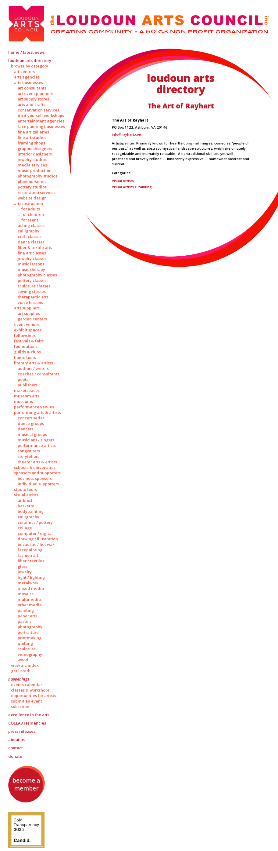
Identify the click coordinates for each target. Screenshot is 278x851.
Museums (23, 401)
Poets (23, 379)
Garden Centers (32, 319)
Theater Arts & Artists (37, 462)
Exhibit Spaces (27, 330)
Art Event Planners (35, 93)
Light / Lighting (31, 577)
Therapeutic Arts (33, 297)
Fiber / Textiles (31, 561)
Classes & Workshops (30, 690)
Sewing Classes (32, 291)
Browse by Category (29, 66)
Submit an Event (26, 701)
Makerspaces (27, 390)
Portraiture (28, 632)
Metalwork (28, 583)
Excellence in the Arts (28, 715)
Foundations (25, 346)
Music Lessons (31, 264)
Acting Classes (31, 225)
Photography (30, 627)
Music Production (35, 170)
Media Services (32, 165)
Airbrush (26, 500)
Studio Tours (25, 489)
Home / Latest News (26, 52)
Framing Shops (31, 143)
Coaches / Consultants (38, 374)
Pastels (24, 621)
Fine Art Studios (32, 137)
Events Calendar (26, 684)
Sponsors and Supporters (37, 473)
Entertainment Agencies (41, 121)
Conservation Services (38, 110)
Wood (23, 660)
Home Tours (25, 357)
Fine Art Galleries (33, 132)
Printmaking (29, 638)
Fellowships (25, 335)
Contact (15, 748)
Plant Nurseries (32, 181)
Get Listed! (20, 671)
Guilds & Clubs (27, 352)
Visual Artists (26, 495)
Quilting (25, 643)
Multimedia (29, 599)
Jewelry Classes (32, 258)
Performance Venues (34, 407)
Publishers (27, 385)
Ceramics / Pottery (35, 522)
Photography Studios (37, 176)
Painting (26, 610)
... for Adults (29, 209)
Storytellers (28, 456)
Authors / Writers (33, 368)
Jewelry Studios (32, 159)
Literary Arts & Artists (33, 363)
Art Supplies (29, 313)
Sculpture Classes (34, 286)
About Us (16, 739)
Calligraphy (28, 231)
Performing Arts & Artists (37, 412)
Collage (25, 528)
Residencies (27, 723)
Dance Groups (31, 423)
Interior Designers (35, 154)
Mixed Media (31, 588)
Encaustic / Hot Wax (36, 544)
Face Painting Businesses (41, 126)
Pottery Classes (32, 280)
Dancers (25, 429)
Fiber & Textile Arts (35, 247)
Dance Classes (31, 242)
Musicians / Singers (36, 440)
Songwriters (29, 451)
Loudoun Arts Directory (29, 60)
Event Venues (27, 324)
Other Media (30, 605)
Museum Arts (26, 396)
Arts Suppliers (27, 308)
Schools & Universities (34, 467)
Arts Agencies (27, 77)
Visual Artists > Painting (132, 186)
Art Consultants (32, 88)
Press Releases (21, 731)
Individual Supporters (38, 484)
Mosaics (26, 594)
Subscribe (20, 706)
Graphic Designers (35, 148)
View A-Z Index (25, 665)
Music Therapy (31, 269)
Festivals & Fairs (29, 341)
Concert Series (31, 418)
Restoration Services (36, 192)
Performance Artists (37, 445)
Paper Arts (27, 616)
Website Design (32, 198)
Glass (22, 566)
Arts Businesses (28, 82)
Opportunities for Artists (33, 695)
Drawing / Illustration (38, 539)
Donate (15, 756)
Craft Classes (29, 236)
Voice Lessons (30, 302)
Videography (30, 654)
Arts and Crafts (31, 104)
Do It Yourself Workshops (41, 115)
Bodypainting (31, 511)
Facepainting (30, 550)
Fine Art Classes (32, 253)
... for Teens (28, 220)
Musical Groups (32, 434)
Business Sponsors (35, 478)
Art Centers (24, 71)
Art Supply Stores (33, 99)
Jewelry (25, 572)
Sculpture (27, 649)
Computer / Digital (35, 533)
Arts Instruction (28, 203)
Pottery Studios (32, 187)
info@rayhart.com (127, 134)
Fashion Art (28, 555)
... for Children (31, 214)
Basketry (26, 506)
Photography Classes (37, 275)
